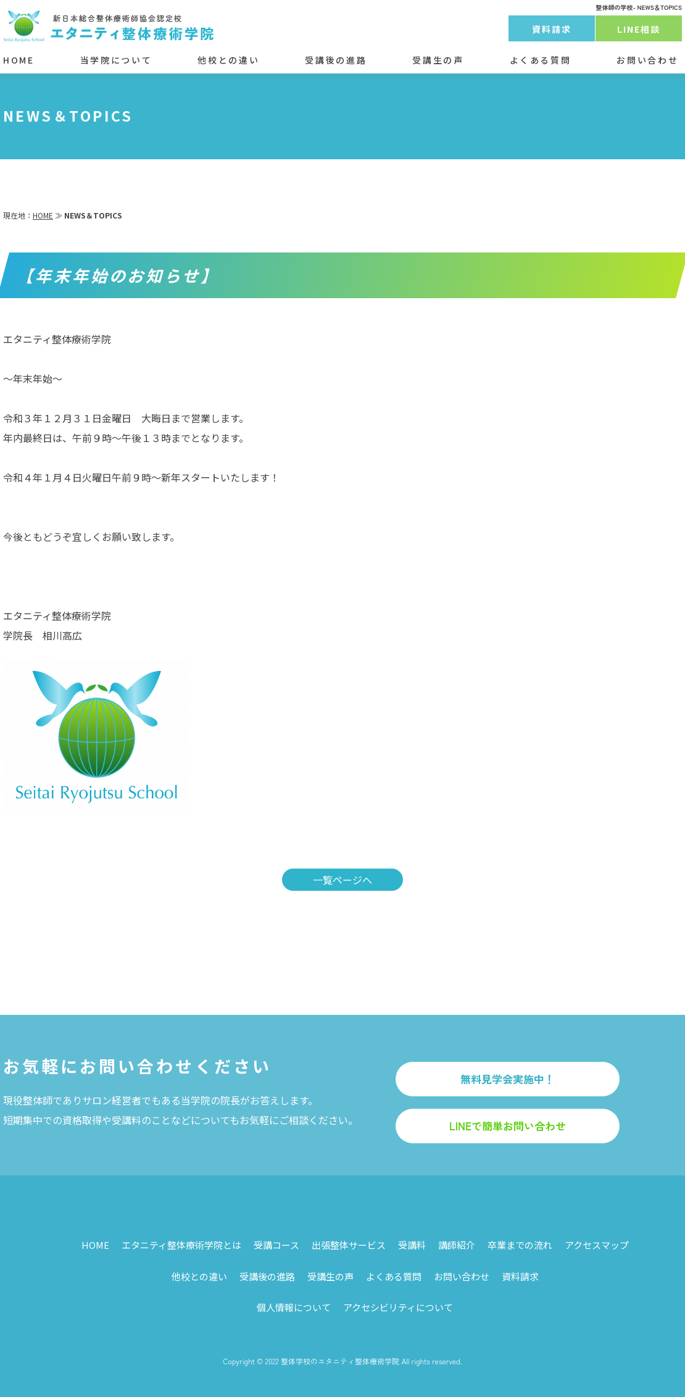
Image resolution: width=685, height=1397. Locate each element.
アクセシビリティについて (398, 1307)
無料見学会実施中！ (507, 1078)
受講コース (276, 1244)
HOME (19, 60)
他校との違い (228, 60)
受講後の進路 (336, 60)
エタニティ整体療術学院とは (181, 1244)
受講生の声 (437, 60)
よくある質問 (540, 60)
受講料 (412, 1244)
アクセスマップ (597, 1244)
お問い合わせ (647, 60)
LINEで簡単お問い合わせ (507, 1125)
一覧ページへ (342, 879)
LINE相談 (639, 29)
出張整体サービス (349, 1244)
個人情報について (294, 1307)
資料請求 (551, 29)
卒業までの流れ (520, 1244)
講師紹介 (456, 1244)
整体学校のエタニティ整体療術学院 (340, 1361)
